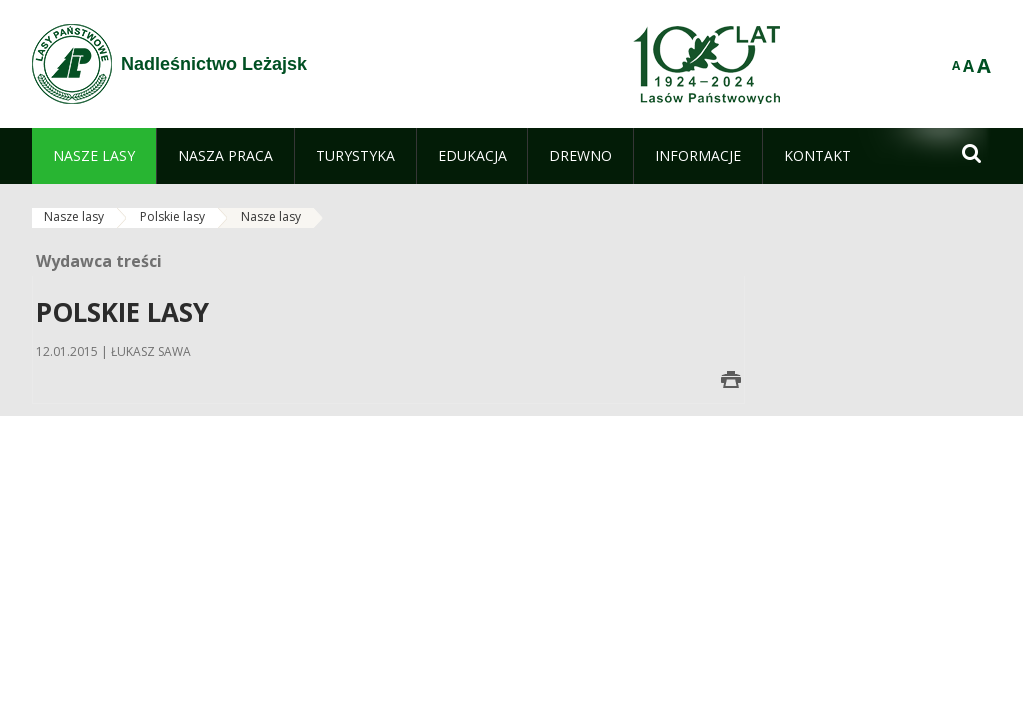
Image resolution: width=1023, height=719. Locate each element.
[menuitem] (94, 156)
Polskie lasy (172, 216)
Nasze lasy (74, 216)
